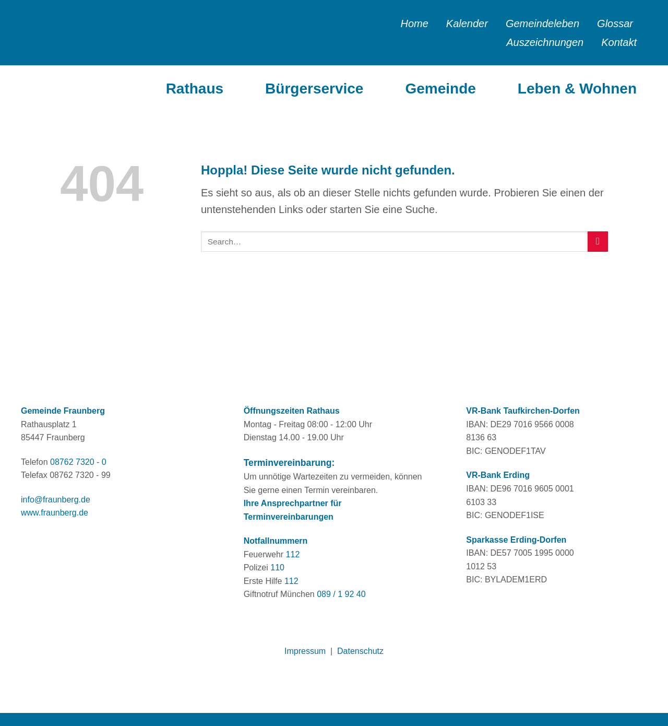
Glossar (615, 23)
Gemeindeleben (542, 23)
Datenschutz (360, 651)
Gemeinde (440, 88)
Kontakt (619, 42)
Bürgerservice (314, 88)
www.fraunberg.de (54, 512)
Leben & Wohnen (577, 88)
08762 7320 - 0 (78, 462)
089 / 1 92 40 (341, 594)
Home (414, 23)
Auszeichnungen (544, 42)
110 (277, 567)
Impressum (305, 651)
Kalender (467, 23)
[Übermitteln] (598, 241)
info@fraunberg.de (55, 499)
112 (293, 554)
